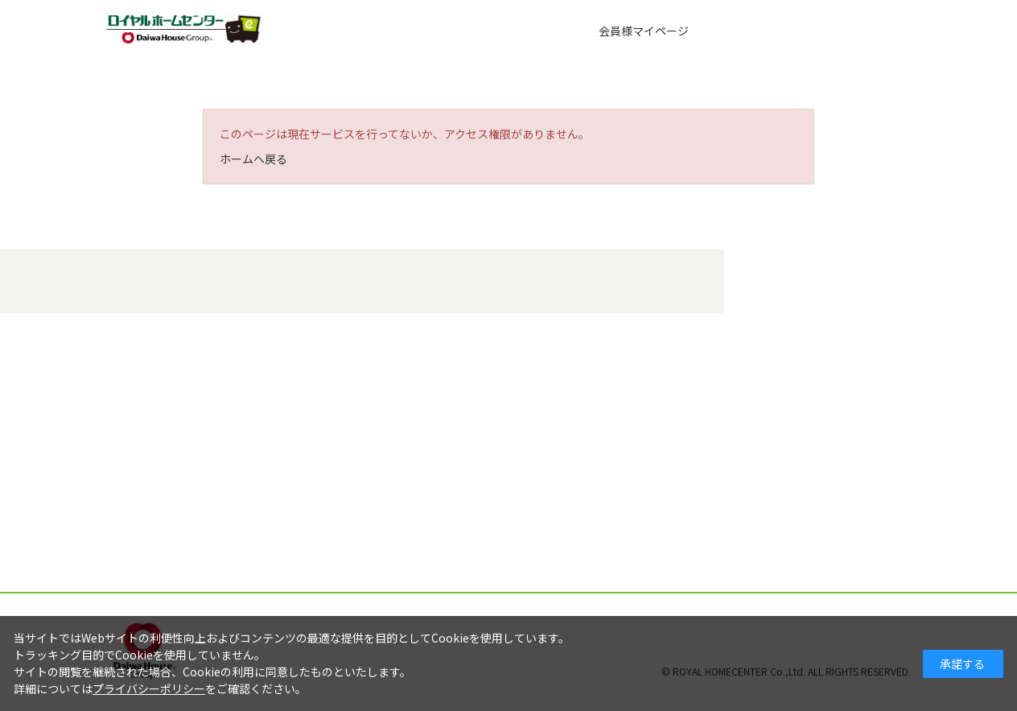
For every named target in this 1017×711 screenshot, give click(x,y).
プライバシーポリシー (149, 688)
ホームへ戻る (253, 159)
